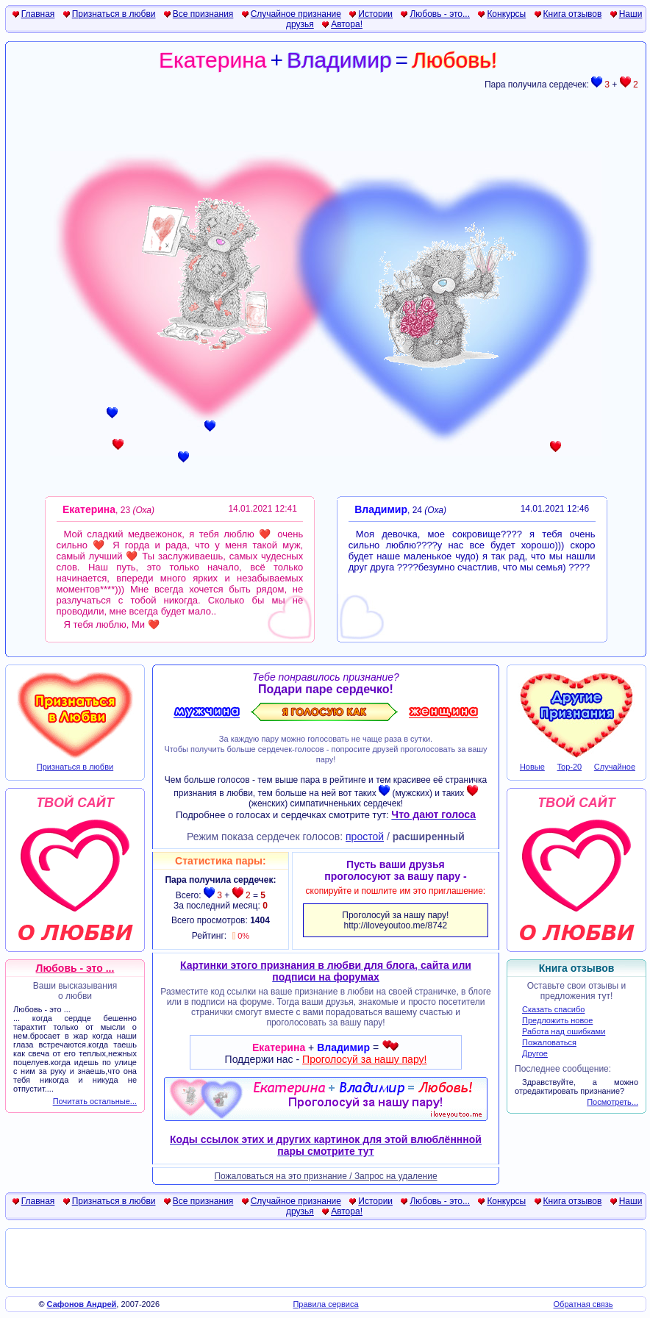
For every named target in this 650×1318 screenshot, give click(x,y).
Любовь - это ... (75, 968)
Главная (38, 14)
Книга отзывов (572, 14)
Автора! (346, 24)
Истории (375, 14)
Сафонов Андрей (82, 1304)
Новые (532, 766)
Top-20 (569, 766)
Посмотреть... (612, 1101)
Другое (535, 1053)
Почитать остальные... (95, 1101)
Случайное (614, 766)
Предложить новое (557, 1020)
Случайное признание (296, 14)
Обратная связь (583, 1304)
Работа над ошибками (563, 1031)
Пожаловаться (549, 1042)
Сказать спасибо (553, 1009)
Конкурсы (506, 14)
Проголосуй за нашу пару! (364, 1059)
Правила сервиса (325, 1304)
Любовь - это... (440, 14)
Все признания (203, 14)
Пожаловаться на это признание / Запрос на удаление (325, 1176)
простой (365, 836)
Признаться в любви (114, 14)
